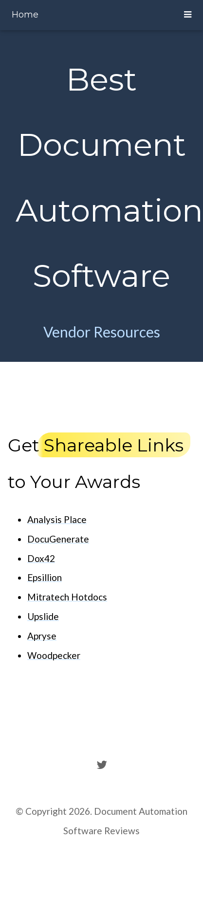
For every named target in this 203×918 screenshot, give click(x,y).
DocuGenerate (58, 538)
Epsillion (44, 577)
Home (25, 14)
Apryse (41, 635)
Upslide (43, 616)
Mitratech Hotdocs (67, 596)
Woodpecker (53, 655)
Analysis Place (57, 519)
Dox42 (41, 558)
